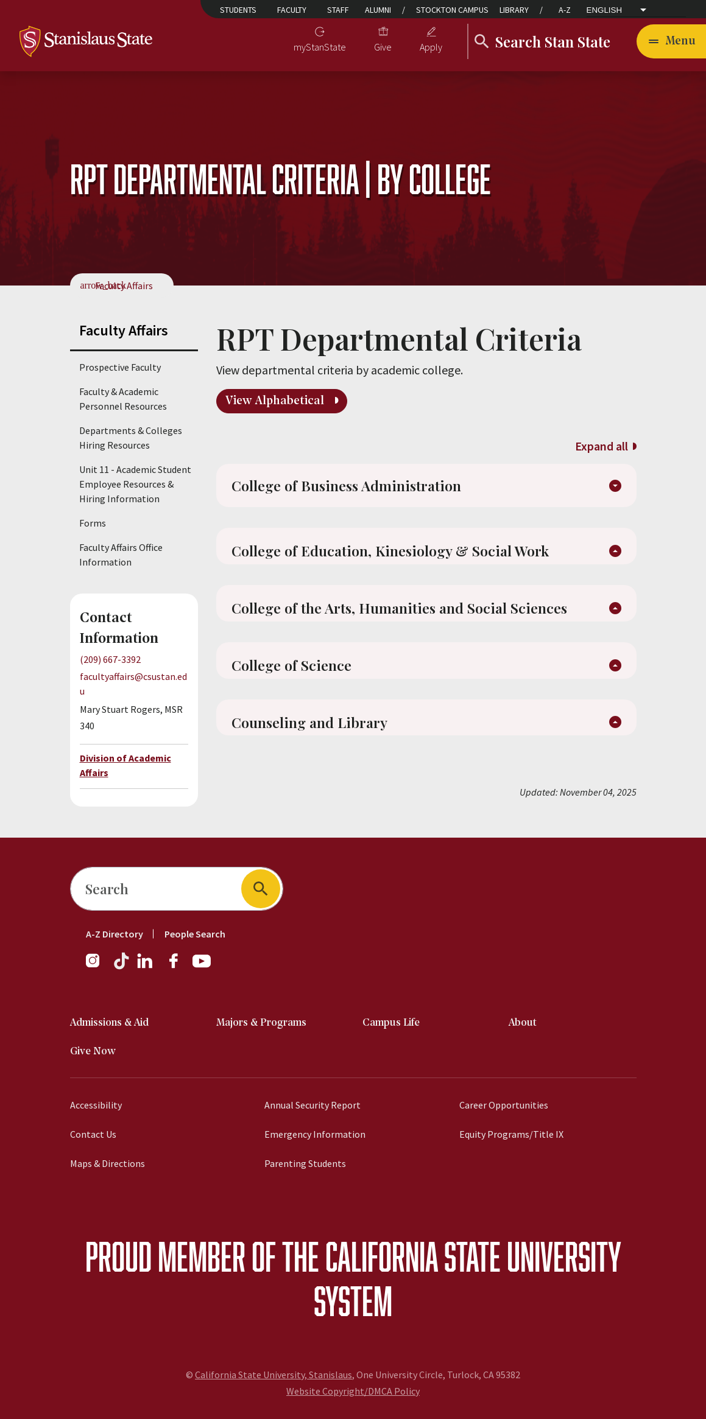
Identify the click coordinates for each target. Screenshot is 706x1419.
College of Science (291, 671)
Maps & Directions (107, 1163)
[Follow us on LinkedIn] (145, 967)
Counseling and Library (311, 730)
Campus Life (391, 1023)
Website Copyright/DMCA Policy (353, 1391)
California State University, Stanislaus (273, 1374)
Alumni (378, 9)
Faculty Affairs (124, 285)
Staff (338, 9)
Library (514, 9)
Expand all (601, 446)
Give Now (93, 1051)
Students (238, 9)
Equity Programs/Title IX (511, 1134)
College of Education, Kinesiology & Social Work (393, 554)
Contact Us (93, 1134)
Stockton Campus (452, 9)
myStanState (320, 47)
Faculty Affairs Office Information (121, 554)
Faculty (291, 9)
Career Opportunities (503, 1105)
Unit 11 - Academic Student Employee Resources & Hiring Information (135, 484)
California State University (473, 1256)
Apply (431, 47)
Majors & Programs (261, 1023)
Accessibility (96, 1105)
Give (383, 47)
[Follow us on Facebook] (178, 967)
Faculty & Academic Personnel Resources (123, 398)
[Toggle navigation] (671, 41)
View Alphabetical (276, 401)
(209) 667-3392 (110, 659)
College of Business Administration (348, 487)
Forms (92, 523)
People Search (194, 934)
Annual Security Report (312, 1105)
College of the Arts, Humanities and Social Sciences (401, 613)
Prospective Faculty (120, 367)
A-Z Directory (114, 934)
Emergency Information (314, 1134)
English (605, 10)
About (523, 1023)
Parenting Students (305, 1163)
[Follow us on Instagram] (97, 967)
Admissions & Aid (109, 1023)
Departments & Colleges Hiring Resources (130, 437)
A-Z (565, 9)
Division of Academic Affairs (125, 765)
